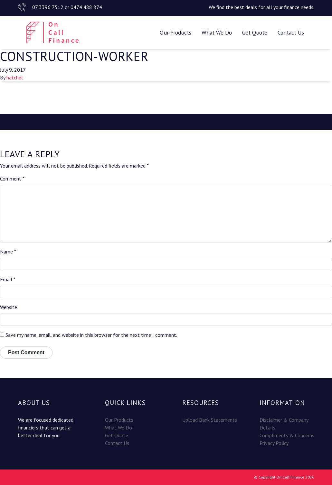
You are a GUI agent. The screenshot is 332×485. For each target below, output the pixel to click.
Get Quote (254, 32)
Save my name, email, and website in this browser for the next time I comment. (91, 335)
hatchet (15, 77)
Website (8, 307)
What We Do (217, 32)
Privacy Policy (274, 443)
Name (8, 251)
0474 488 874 (86, 7)
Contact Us (291, 32)
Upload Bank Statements (209, 420)
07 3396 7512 (47, 7)
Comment (12, 178)
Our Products (175, 32)
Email (7, 279)
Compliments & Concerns (287, 435)
